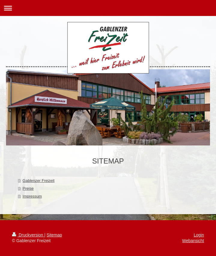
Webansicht (193, 240)
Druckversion (28, 235)
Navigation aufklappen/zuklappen (108, 8)
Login (199, 235)
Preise (28, 188)
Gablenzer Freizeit (38, 180)
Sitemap (54, 235)
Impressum (32, 196)
